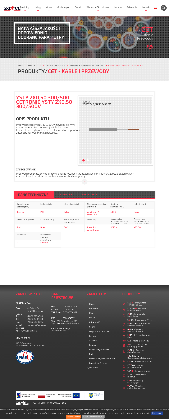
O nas (49, 7)
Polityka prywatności (99, 349)
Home (92, 304)
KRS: (53, 318)
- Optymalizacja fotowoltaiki (139, 357)
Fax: (18, 322)
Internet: (20, 328)
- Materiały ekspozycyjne (135, 381)
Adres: (19, 308)
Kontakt (146, 7)
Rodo (91, 354)
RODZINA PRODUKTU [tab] (90, 194)
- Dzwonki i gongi (138, 371)
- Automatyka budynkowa (136, 315)
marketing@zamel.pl (36, 325)
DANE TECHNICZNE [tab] (33, 195)
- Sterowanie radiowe (136, 375)
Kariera (118, 7)
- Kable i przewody (53, 65)
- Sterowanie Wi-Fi (139, 320)
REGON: (55, 309)
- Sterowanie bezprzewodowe (138, 324)
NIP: (53, 306)
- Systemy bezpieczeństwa (135, 330)
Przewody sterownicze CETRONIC (86, 65)
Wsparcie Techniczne (98, 7)
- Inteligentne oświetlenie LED (136, 304)
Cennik (78, 7)
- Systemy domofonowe (135, 351)
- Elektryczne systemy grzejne (137, 345)
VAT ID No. (56, 312)
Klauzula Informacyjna (93, 416)
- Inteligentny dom (138, 336)
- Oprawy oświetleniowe (136, 309)
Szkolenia (132, 7)
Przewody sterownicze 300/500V (125, 65)
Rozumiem (157, 413)
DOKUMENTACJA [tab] (65, 194)
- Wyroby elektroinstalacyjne (136, 387)
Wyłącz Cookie (73, 416)
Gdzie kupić (63, 7)
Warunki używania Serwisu (102, 358)
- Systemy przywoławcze (135, 366)
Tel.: (18, 316)
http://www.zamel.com (26, 331)
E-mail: (19, 325)
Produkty (24, 7)
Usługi (38, 7)
